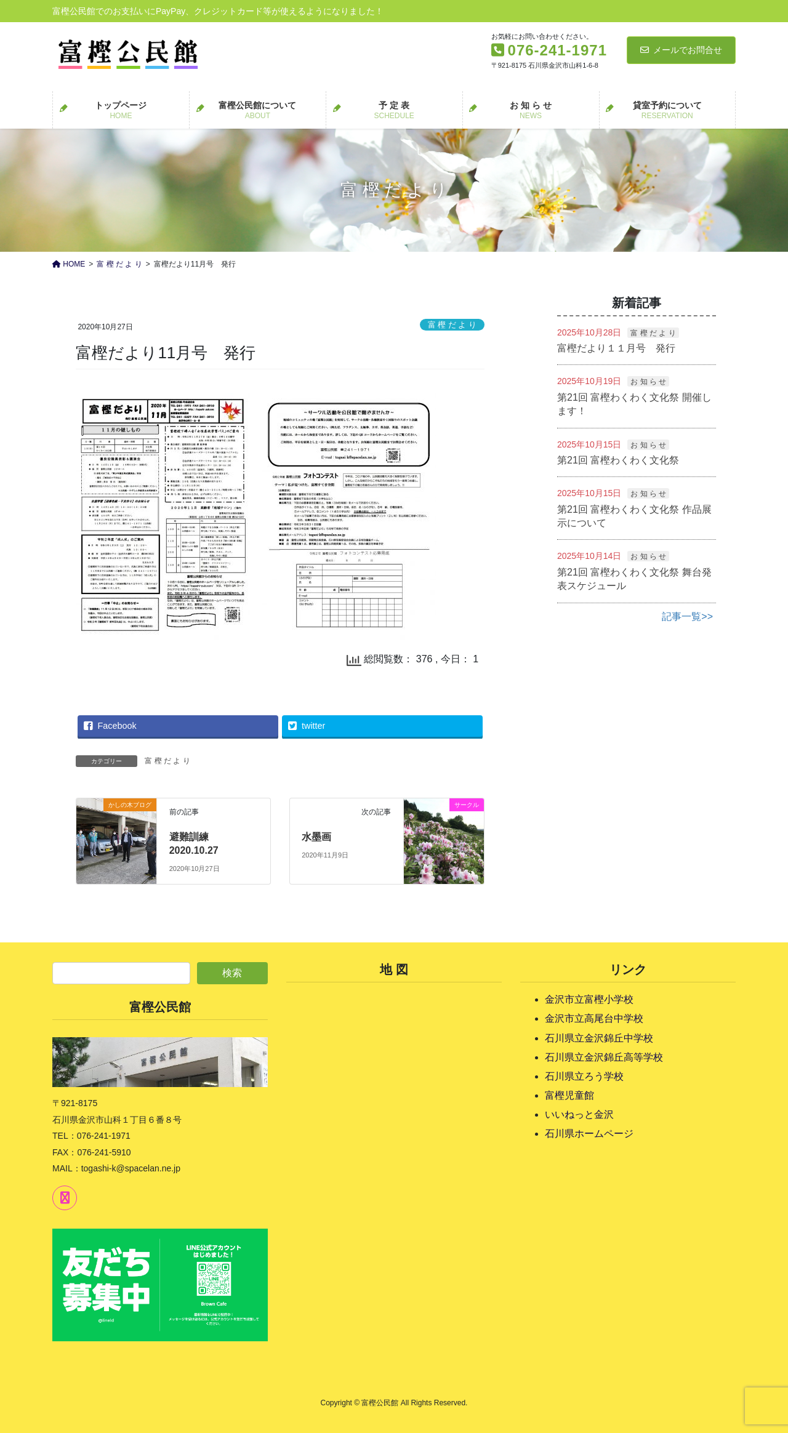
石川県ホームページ (589, 1133)
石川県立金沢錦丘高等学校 (604, 1057)
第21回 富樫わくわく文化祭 (618, 460)
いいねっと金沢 (579, 1114)
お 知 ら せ (648, 381)
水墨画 (316, 837)
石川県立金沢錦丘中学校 (599, 1038)
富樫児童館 (569, 1095)
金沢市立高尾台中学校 (594, 1018)
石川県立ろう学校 (584, 1076)
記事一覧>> (687, 616)
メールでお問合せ (681, 50)
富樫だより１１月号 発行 (616, 348)
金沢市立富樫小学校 (589, 999)
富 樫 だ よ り (452, 324)
